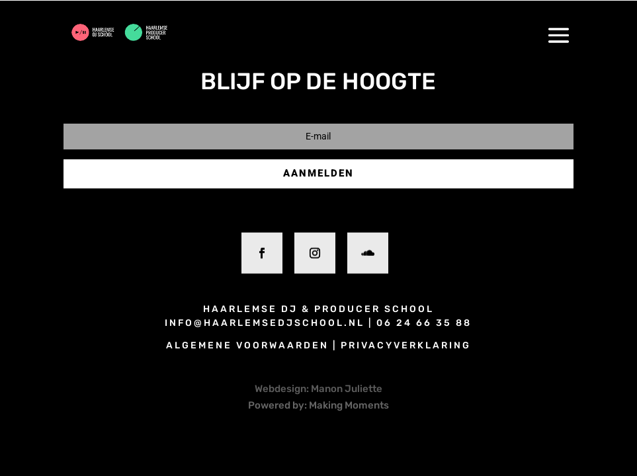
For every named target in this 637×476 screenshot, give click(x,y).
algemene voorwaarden (247, 345)
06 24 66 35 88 (424, 323)
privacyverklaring (406, 345)
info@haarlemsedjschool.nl (264, 323)
